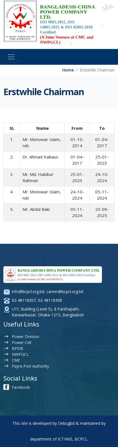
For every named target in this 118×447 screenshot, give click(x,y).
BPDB (17, 348)
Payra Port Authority (30, 366)
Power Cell (21, 342)
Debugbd (66, 423)
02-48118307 (24, 300)
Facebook (21, 387)
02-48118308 (50, 300)
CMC (16, 360)
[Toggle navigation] (11, 56)
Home (68, 70)
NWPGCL (20, 354)
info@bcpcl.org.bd (28, 291)
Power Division (25, 336)
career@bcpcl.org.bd (64, 291)
